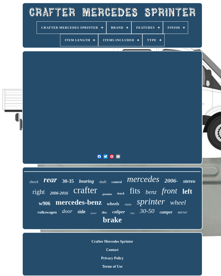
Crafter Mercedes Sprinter (112, 241)
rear (50, 179)
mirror (182, 212)
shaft (102, 182)
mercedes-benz (79, 202)
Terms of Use (112, 266)
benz (151, 192)
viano (128, 204)
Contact (112, 250)
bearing (86, 181)
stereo (189, 181)
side (81, 211)
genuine (107, 194)
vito (132, 213)
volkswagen (47, 212)
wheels (113, 203)
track (120, 193)
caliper (118, 211)
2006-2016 (59, 193)
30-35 (68, 181)
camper (166, 212)
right (38, 191)
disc (104, 212)
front (169, 190)
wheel (178, 202)
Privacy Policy (112, 258)
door (67, 211)
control (117, 182)
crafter (85, 190)
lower (94, 213)
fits (135, 190)
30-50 (147, 211)
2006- (171, 180)
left (187, 191)
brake (112, 220)
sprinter (151, 201)
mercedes (143, 179)
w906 (44, 203)
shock (33, 182)
